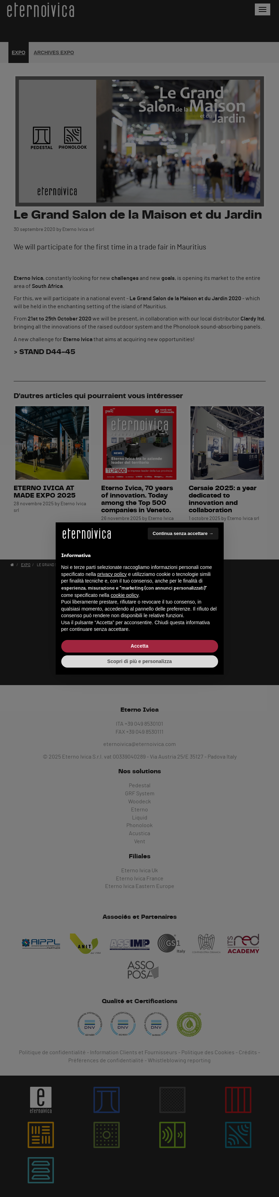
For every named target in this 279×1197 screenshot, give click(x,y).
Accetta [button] (139, 646)
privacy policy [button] (112, 574)
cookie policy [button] (124, 595)
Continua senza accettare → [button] (183, 533)
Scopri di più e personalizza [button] (139, 661)
